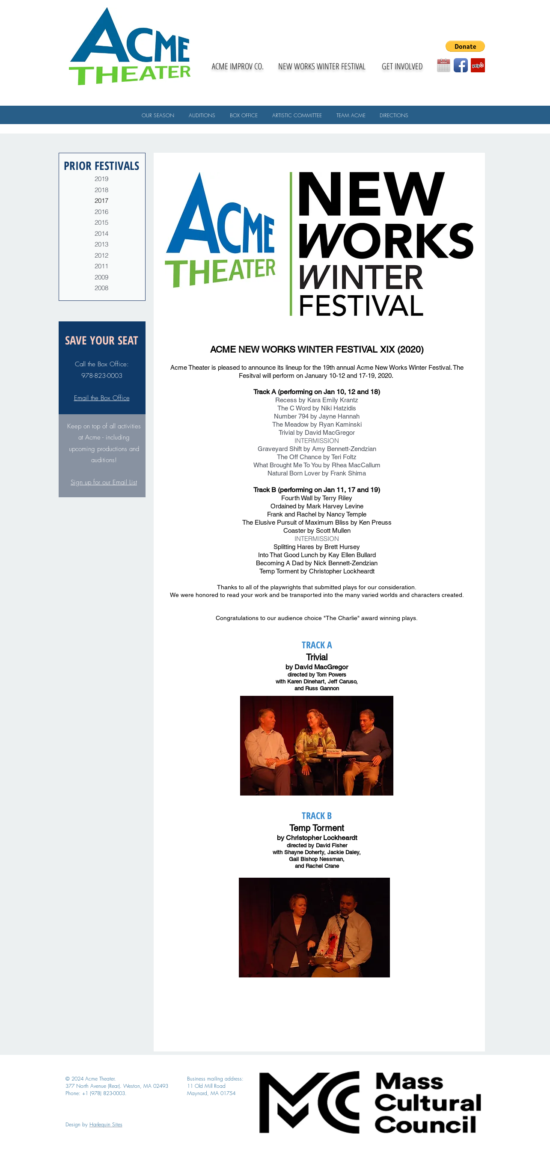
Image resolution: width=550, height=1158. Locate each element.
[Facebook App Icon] (461, 65)
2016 (101, 212)
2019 (101, 179)
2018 (101, 190)
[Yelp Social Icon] (478, 65)
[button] (465, 46)
